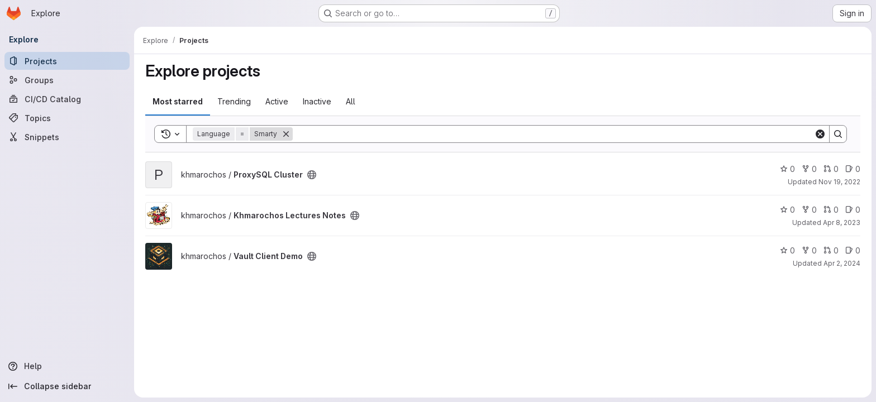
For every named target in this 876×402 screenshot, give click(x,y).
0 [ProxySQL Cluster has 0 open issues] (852, 169)
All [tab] (350, 101)
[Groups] (67, 80)
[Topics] (67, 118)
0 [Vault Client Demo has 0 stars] (787, 250)
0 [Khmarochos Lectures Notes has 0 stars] (787, 209)
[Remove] (286, 134)
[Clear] (820, 134)
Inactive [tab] (317, 101)
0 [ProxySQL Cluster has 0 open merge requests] (831, 169)
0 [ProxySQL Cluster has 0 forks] (809, 169)
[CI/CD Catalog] (67, 99)
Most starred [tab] (178, 101)
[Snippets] (67, 137)
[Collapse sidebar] (67, 386)
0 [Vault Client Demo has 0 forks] (809, 250)
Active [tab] (276, 101)
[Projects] (67, 61)
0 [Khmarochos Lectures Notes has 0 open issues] (852, 209)
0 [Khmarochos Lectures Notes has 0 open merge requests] (831, 209)
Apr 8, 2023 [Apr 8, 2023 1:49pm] (841, 222)
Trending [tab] (234, 101)
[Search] (553, 134)
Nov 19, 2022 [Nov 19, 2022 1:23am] (839, 182)
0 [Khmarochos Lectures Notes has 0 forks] (809, 209)
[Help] (67, 366)
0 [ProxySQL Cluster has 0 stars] (787, 169)
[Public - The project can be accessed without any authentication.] (311, 174)
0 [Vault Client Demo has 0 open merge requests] (831, 250)
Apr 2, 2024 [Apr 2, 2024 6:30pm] (841, 263)
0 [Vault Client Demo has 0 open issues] (852, 250)
